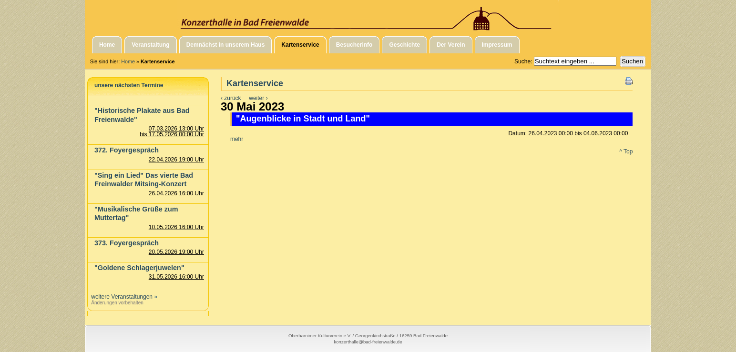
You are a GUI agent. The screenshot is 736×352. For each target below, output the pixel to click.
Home (128, 61)
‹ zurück (231, 98)
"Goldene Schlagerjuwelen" (139, 268)
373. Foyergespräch (126, 243)
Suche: (524, 61)
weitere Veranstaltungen (122, 296)
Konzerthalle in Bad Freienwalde (368, 15)
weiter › (258, 98)
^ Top (626, 151)
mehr (236, 139)
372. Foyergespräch (126, 150)
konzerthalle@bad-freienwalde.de (368, 341)
